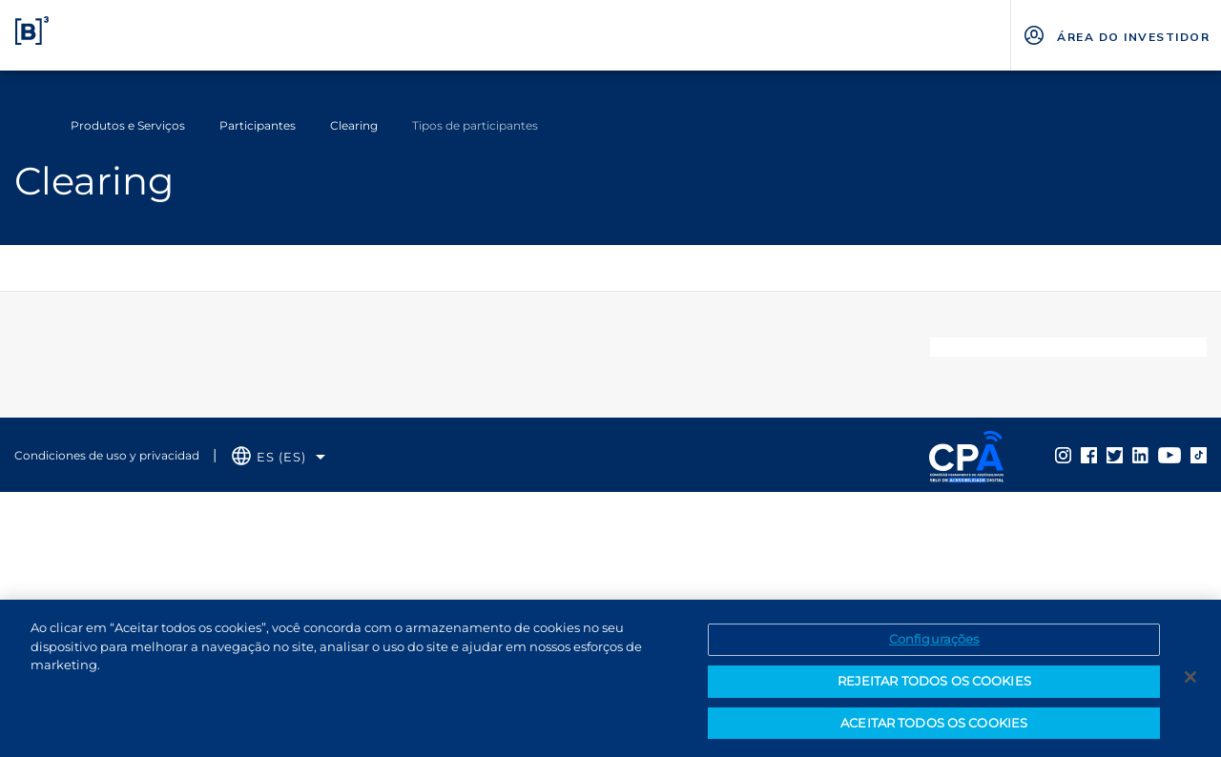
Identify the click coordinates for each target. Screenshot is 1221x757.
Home (26, 125)
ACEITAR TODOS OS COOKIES (933, 729)
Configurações (934, 645)
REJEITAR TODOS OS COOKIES (934, 687)
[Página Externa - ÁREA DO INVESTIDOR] (1115, 35)
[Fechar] (1190, 684)
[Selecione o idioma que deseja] (278, 457)
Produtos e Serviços (128, 125)
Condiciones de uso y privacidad (106, 455)
